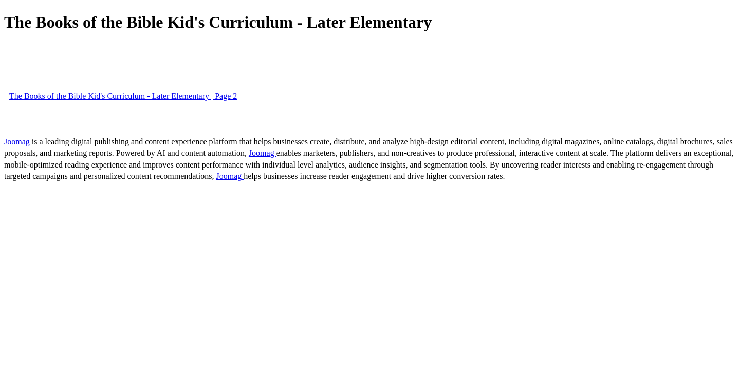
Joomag (18, 141)
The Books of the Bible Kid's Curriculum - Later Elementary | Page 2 (123, 95)
